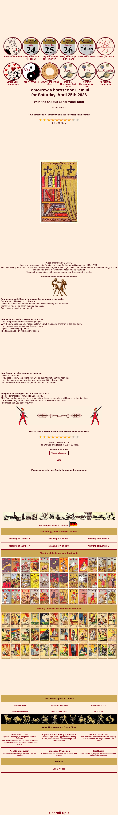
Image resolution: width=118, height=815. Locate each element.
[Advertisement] (59, 19)
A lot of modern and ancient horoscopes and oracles (58, 752)
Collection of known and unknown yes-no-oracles (19, 752)
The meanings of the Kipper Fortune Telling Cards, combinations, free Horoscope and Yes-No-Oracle (58, 736)
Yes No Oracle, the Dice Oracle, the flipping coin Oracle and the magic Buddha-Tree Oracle (98, 736)
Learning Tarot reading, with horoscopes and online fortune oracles (98, 752)
